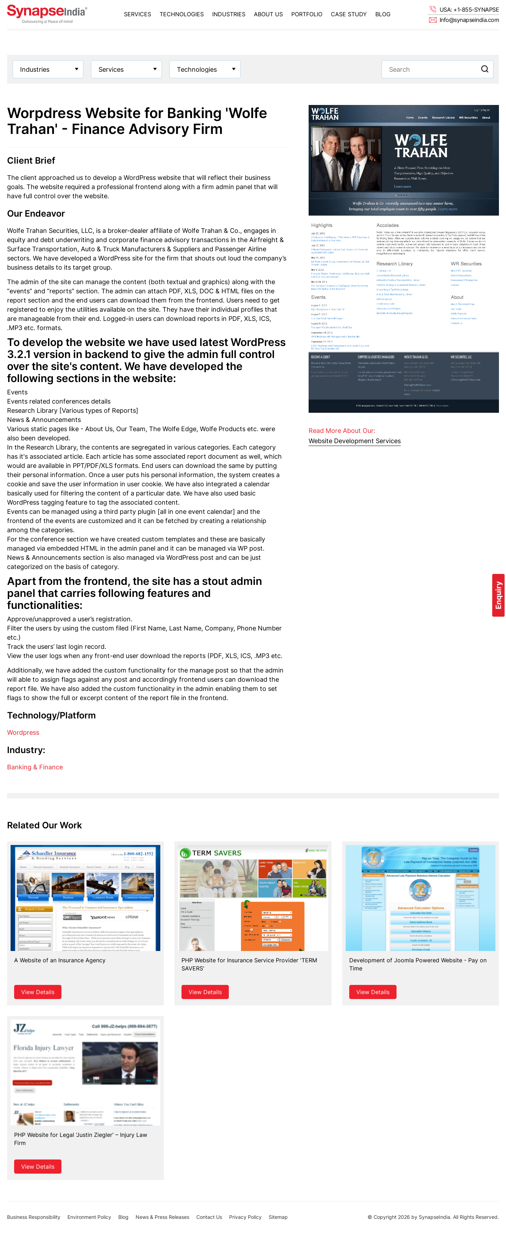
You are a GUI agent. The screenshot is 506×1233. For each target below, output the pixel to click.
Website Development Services (355, 441)
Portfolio (306, 14)
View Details (37, 992)
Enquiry (498, 595)
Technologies (182, 14)
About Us (268, 14)
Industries (228, 14)
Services (137, 14)
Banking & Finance (35, 767)
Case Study (349, 14)
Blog (383, 14)
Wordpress (23, 732)
